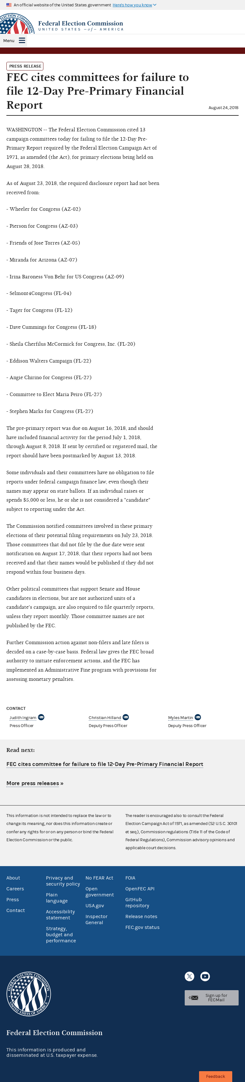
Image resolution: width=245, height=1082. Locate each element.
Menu (8, 40)
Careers (15, 889)
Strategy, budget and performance (61, 935)
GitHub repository (137, 903)
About (13, 878)
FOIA (130, 878)
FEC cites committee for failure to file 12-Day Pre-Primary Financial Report (104, 764)
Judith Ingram (23, 717)
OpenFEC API (139, 889)
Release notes (141, 916)
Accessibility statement (60, 915)
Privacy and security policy (63, 881)
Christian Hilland (105, 717)
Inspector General (96, 919)
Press (12, 899)
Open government (99, 892)
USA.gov (94, 906)
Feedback (215, 1076)
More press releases (32, 783)
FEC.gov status (142, 927)
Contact (15, 910)
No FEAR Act (99, 878)
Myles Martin (180, 717)
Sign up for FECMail (216, 998)
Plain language (57, 898)
